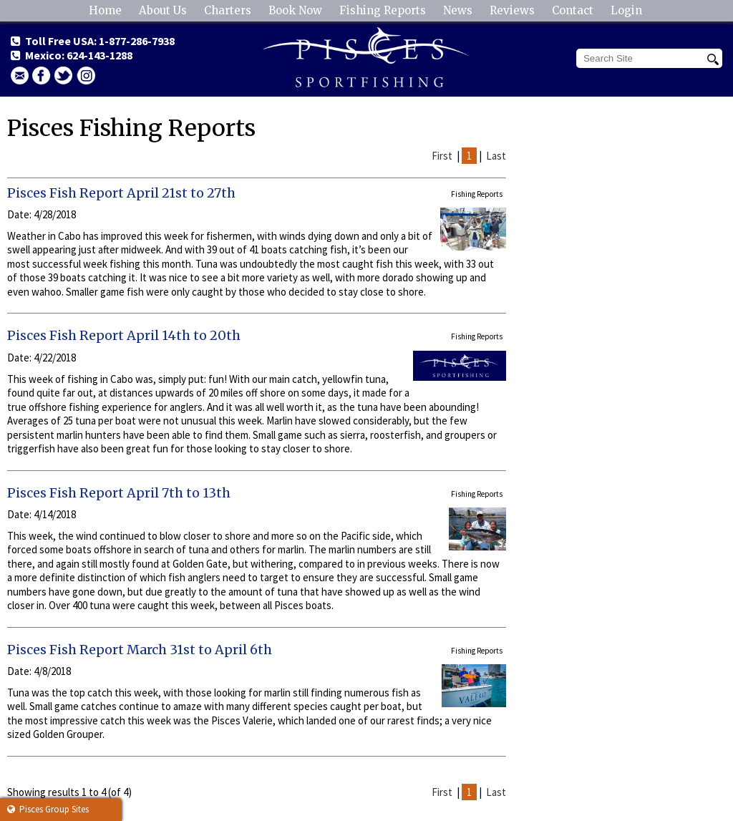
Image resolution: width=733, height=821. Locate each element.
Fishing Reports (382, 10)
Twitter (63, 75)
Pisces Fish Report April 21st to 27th (121, 193)
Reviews (512, 10)
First (442, 155)
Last (496, 155)
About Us (163, 10)
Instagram (86, 75)
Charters (227, 10)
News (457, 10)
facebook (41, 75)
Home (105, 10)
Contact (572, 10)
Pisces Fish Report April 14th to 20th (124, 335)
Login (626, 10)
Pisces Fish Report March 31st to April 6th (139, 649)
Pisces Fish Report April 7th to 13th (118, 493)
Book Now (295, 10)
